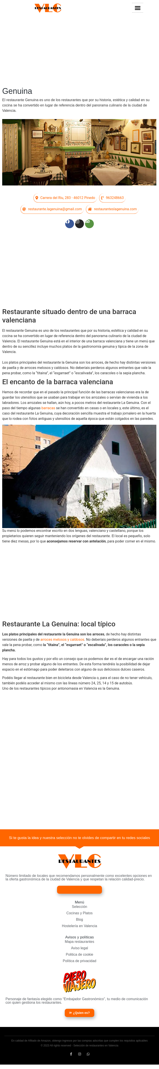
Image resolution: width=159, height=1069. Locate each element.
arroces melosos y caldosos (62, 641)
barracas (48, 409)
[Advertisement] (79, 51)
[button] (137, 7)
